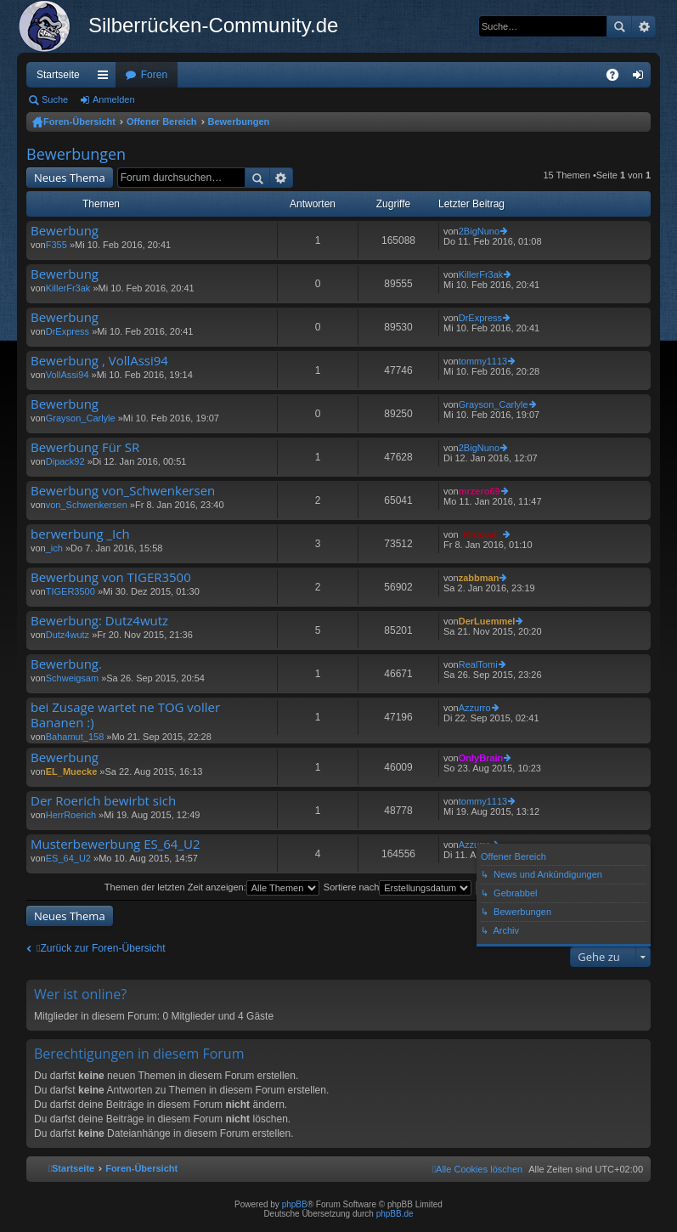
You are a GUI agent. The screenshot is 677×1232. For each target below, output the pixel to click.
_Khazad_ (480, 534)
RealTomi (478, 664)
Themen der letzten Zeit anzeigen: (211, 887)
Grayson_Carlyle (81, 418)
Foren (154, 75)
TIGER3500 (70, 591)
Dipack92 (65, 461)
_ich (54, 548)
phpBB (294, 1204)
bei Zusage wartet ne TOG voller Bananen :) (125, 715)
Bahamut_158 (75, 737)
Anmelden (114, 99)
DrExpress (67, 331)
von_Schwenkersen (86, 505)
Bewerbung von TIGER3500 (111, 577)
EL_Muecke (72, 771)
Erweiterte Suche (643, 26)
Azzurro (475, 708)
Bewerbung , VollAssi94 (99, 361)
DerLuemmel (487, 621)
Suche (619, 26)
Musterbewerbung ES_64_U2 (115, 844)
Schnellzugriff (106, 78)
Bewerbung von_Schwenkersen (123, 491)
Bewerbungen (239, 121)
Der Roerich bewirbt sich (103, 801)
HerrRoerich (71, 815)
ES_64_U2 (68, 858)
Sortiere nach (397, 887)
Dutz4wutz (67, 635)
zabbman (479, 578)
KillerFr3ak (68, 288)
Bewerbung (65, 231)
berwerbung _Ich (80, 534)
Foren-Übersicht (79, 121)
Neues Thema (69, 177)
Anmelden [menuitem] (642, 78)
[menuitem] (477, 1169)
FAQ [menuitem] (618, 78)
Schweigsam (72, 678)
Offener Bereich (162, 121)
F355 (56, 245)
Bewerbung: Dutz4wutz (99, 621)
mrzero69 (479, 491)
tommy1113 (483, 361)
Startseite (58, 75)
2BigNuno (479, 231)
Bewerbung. (66, 664)
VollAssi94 (67, 375)
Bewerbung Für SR (85, 447)
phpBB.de (395, 1213)
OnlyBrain (481, 758)
